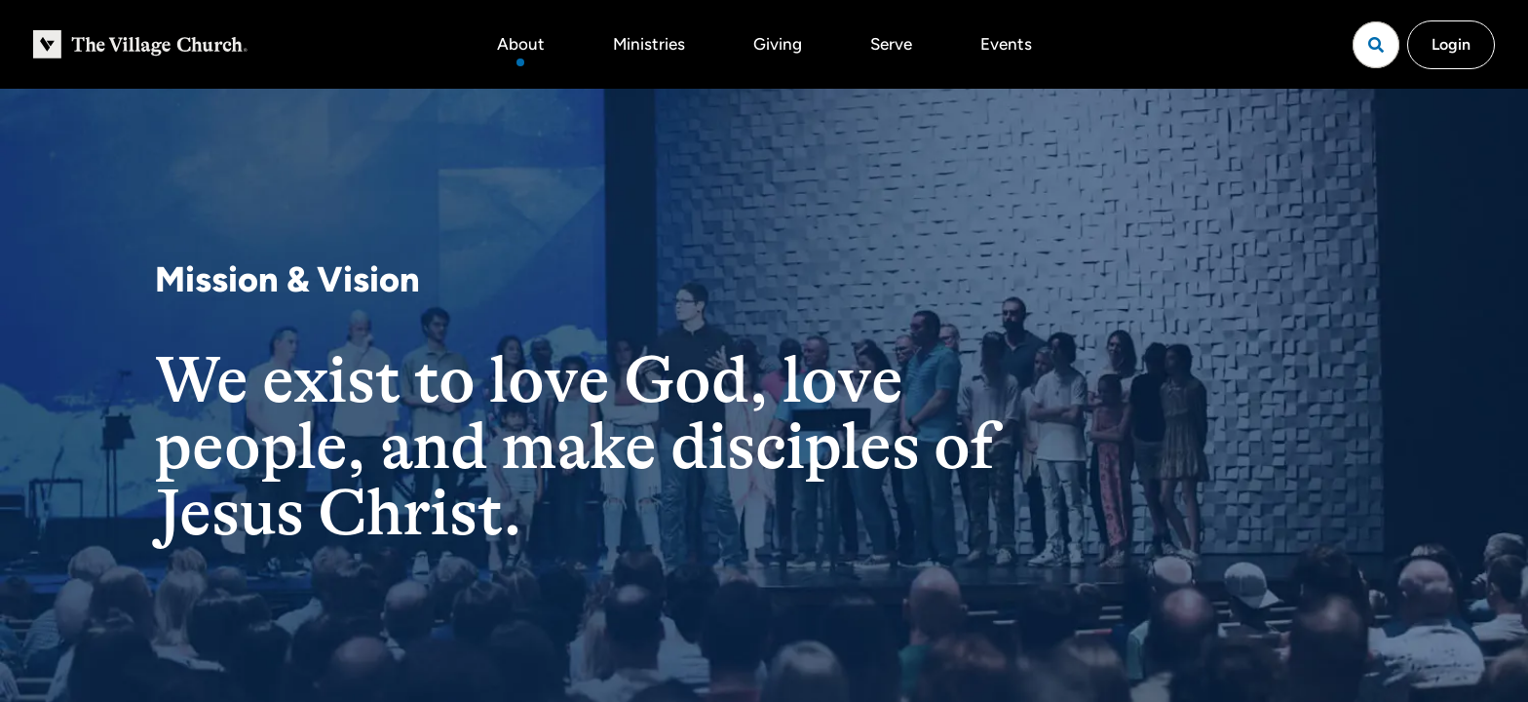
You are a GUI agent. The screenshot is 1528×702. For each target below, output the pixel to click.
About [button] (521, 44)
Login (1451, 44)
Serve (891, 44)
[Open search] (1376, 44)
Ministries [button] (649, 44)
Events (1006, 44)
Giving (777, 44)
